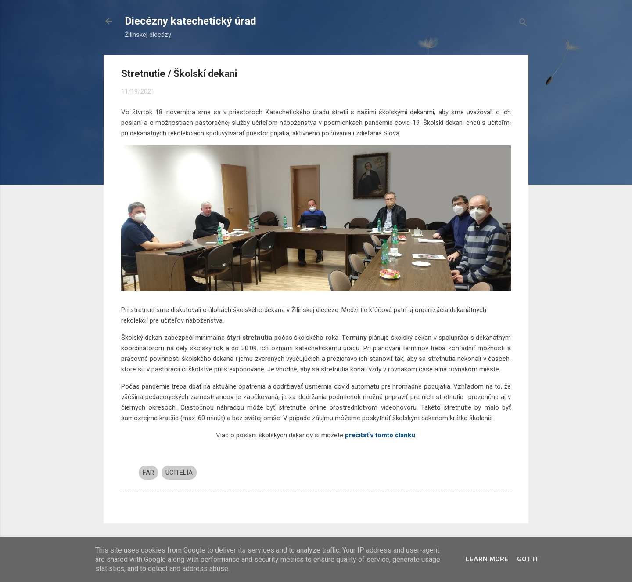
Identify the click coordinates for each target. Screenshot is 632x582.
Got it (528, 559)
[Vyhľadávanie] (523, 24)
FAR (148, 473)
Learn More (487, 559)
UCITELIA (179, 473)
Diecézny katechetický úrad (190, 21)
